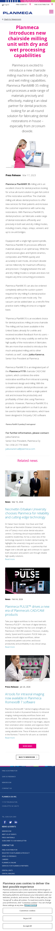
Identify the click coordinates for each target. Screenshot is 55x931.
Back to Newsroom (11, 19)
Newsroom (6, 782)
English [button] (5, 5)
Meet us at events (9, 834)
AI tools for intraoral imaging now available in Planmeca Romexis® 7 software (24, 698)
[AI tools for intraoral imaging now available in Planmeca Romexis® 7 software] (27, 668)
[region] (27, 903)
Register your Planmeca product (16, 853)
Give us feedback (9, 777)
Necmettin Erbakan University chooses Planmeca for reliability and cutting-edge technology (27, 513)
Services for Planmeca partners (15, 866)
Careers (5, 859)
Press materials (8, 837)
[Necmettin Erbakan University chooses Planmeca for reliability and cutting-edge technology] (27, 483)
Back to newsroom (27, 757)
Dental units (7, 870)
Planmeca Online (9, 863)
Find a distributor (9, 771)
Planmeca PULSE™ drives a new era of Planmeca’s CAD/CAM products (27, 610)
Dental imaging (8, 873)
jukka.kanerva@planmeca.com (20, 448)
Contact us (7, 788)
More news (27, 746)
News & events (9, 826)
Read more (10, 559)
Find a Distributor (41, 4)
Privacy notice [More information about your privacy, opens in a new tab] (30, 905)
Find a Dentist (21, 4)
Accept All (27, 926)
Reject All (27, 918)
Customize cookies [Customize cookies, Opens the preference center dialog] (27, 910)
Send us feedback (9, 856)
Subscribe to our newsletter (14, 841)
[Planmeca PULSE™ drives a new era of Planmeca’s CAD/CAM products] (27, 581)
